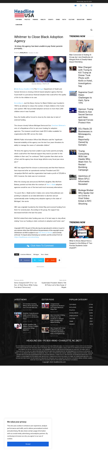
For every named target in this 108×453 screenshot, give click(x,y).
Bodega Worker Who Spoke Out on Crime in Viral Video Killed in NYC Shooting (85, 197)
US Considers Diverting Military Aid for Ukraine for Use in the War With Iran (30, 305)
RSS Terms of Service (45, 232)
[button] (91, 29)
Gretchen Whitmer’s (59, 125)
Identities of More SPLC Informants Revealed (84, 180)
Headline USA (28, 89)
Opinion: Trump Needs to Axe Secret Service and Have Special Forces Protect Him (85, 116)
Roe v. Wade (44, 254)
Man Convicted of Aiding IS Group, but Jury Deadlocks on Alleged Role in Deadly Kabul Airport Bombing (57, 318)
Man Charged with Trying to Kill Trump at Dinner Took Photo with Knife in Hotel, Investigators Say (85, 76)
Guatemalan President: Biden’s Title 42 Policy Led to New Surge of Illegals (54, 285)
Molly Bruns (24, 52)
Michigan (40, 89)
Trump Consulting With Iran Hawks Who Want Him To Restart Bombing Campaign (84, 160)
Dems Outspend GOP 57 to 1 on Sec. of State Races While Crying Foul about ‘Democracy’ (25, 285)
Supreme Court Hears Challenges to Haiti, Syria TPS (85, 97)
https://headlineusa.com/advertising (26, 237)
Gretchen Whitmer (25, 254)
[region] (28, 433)
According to (18, 103)
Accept (28, 444)
